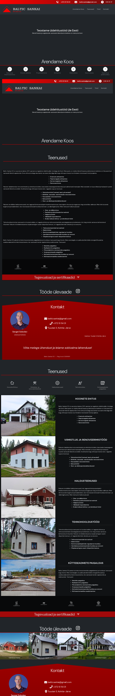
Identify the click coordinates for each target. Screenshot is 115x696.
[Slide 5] (54, 657)
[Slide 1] (41, 657)
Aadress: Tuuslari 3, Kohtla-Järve (95, 336)
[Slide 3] (48, 657)
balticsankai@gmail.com (59, 318)
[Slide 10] (70, 657)
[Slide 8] (64, 657)
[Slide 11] (73, 657)
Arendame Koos (78, 9)
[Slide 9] (67, 657)
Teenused (90, 9)
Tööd (98, 9)
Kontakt (106, 9)
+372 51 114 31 (59, 323)
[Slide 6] (57, 657)
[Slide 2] (44, 657)
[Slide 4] (51, 657)
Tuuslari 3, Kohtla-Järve (59, 327)
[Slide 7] (60, 657)
